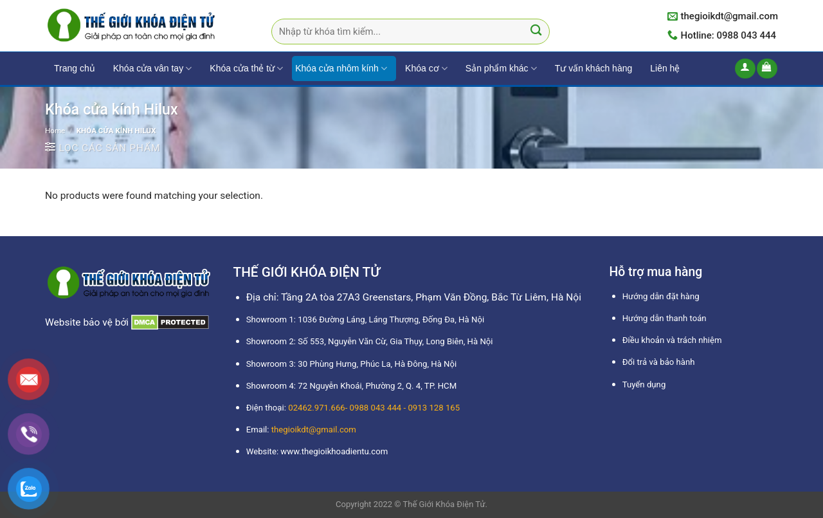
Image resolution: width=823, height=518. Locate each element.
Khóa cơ (426, 68)
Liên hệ (665, 68)
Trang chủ (74, 68)
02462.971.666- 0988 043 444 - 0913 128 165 (374, 407)
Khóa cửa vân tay (152, 68)
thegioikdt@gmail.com (313, 429)
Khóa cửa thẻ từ (246, 68)
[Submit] (536, 32)
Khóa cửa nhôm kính (341, 68)
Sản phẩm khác (501, 68)
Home (55, 130)
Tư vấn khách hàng (594, 68)
